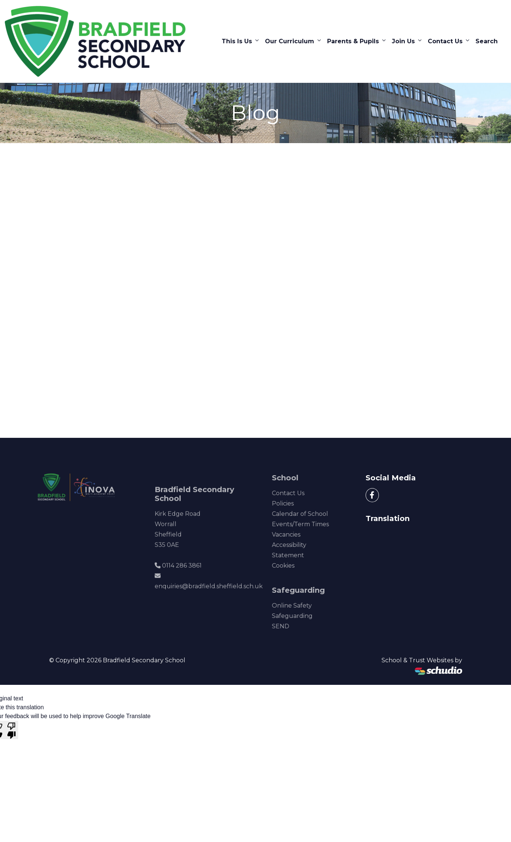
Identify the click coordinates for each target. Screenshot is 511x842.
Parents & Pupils (353, 41)
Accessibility (296, 544)
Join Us (403, 41)
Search (486, 41)
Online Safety (299, 605)
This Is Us (237, 41)
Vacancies (293, 534)
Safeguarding (299, 615)
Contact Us (445, 41)
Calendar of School (307, 513)
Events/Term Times (307, 524)
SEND (288, 626)
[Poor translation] (11, 730)
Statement (295, 555)
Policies (290, 503)
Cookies (290, 565)
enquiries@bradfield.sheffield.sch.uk (209, 593)
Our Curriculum (289, 41)
